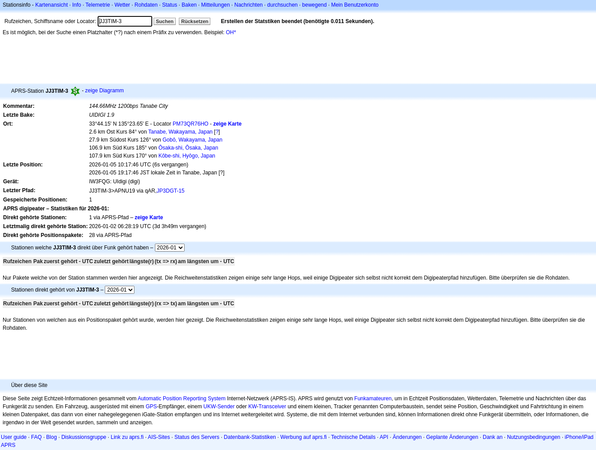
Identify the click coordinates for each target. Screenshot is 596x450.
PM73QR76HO (191, 124)
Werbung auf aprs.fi (303, 437)
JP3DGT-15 (171, 191)
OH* (231, 32)
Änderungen (407, 437)
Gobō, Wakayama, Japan (192, 140)
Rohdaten (146, 5)
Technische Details (353, 437)
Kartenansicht (51, 5)
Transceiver (272, 406)
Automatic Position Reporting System (181, 398)
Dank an (493, 437)
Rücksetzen (194, 21)
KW (252, 406)
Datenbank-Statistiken (250, 437)
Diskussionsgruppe (83, 437)
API (384, 437)
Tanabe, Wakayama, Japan (180, 132)
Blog (51, 437)
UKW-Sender (218, 406)
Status (169, 5)
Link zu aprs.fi (127, 437)
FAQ (36, 437)
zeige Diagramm (104, 90)
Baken (189, 5)
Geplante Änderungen (452, 437)
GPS (151, 406)
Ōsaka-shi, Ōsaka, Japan (188, 148)
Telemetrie (98, 5)
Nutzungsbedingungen (533, 437)
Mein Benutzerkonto (355, 5)
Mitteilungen (215, 5)
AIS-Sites (159, 437)
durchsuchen (282, 5)
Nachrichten (248, 5)
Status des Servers (196, 437)
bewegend (314, 5)
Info (76, 5)
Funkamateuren (372, 398)
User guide (14, 437)
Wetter (122, 5)
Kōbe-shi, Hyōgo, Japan (186, 156)
